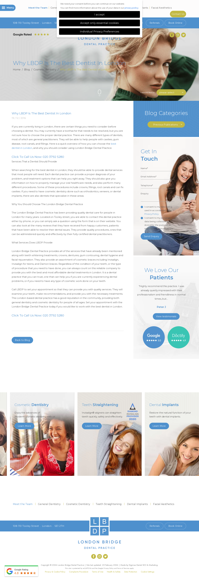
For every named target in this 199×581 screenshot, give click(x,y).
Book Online (175, 23)
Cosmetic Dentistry (78, 504)
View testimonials (166, 316)
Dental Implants (137, 504)
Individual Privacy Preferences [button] (99, 31)
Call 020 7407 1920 (132, 526)
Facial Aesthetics (161, 7)
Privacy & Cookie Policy (55, 571)
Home (17, 69)
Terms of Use (97, 571)
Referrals (155, 23)
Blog (27, 69)
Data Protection (130, 571)
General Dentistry (49, 504)
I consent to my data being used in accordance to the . (158, 210)
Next (184, 86)
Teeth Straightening (109, 504)
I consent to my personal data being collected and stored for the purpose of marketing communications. (159, 223)
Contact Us (178, 14)
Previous (177, 86)
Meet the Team (37, 7)
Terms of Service (123, 568)
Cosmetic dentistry (44, 69)
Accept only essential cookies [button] (99, 22)
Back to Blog (22, 340)
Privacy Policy (151, 214)
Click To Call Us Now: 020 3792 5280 (38, 157)
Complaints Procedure (78, 571)
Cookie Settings (147, 571)
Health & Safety (113, 571)
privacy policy (131, 8)
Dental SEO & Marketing (147, 565)
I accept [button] (99, 14)
